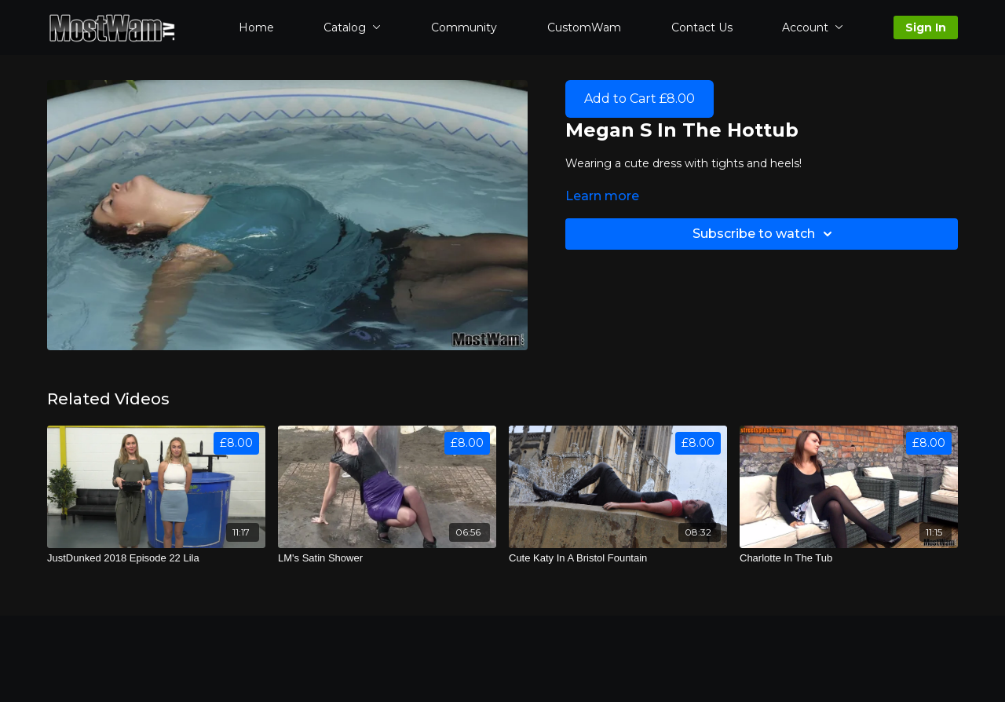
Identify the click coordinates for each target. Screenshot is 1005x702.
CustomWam (584, 27)
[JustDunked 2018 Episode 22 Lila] (156, 558)
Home (256, 27)
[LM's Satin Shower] (387, 558)
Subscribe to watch (765, 234)
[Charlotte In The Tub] (849, 558)
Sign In (925, 27)
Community (464, 27)
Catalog (352, 27)
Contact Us (702, 27)
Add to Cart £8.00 (639, 98)
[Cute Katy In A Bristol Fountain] (618, 558)
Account (812, 27)
